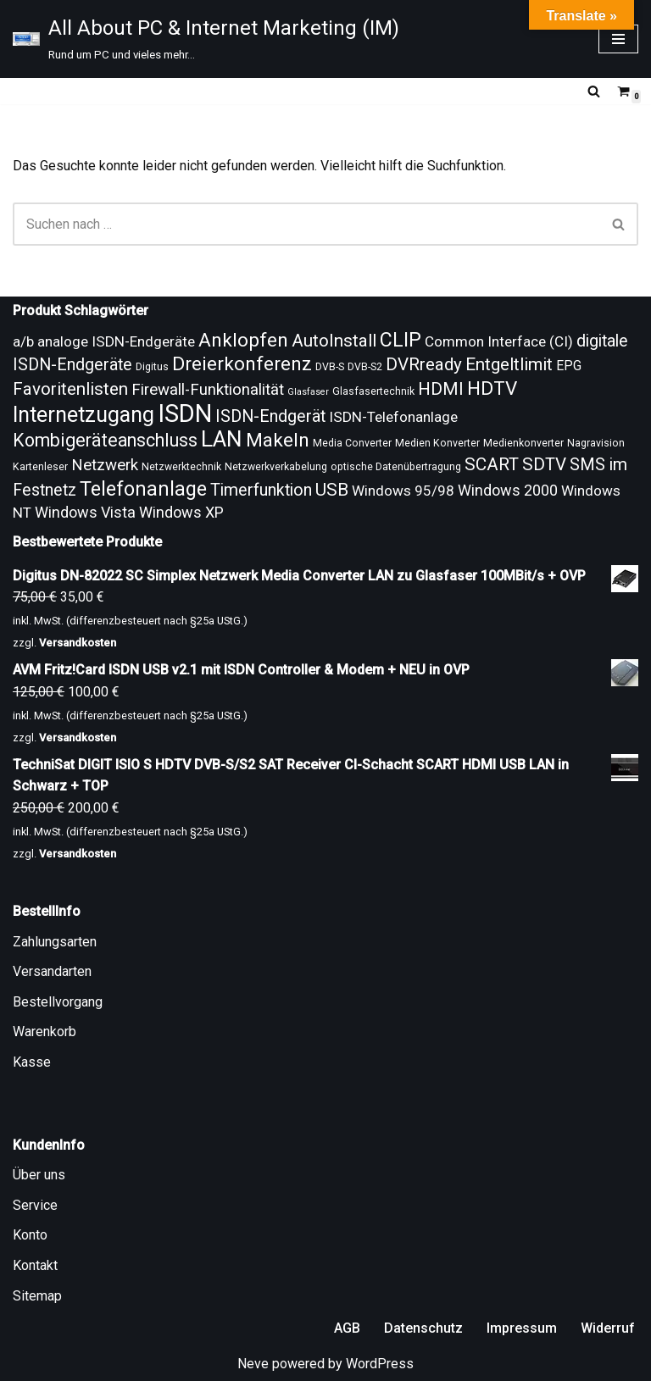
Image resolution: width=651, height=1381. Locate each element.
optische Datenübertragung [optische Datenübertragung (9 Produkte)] (396, 467)
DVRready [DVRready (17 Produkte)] (424, 364)
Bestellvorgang (58, 1002)
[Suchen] (593, 91)
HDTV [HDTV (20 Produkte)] (492, 388)
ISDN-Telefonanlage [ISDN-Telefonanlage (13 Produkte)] (393, 416)
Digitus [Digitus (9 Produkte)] (152, 367)
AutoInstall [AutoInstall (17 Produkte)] (334, 340)
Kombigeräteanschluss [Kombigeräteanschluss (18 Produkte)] (105, 440)
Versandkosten (77, 642)
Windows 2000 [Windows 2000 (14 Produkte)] (508, 490)
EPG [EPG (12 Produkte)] (568, 366)
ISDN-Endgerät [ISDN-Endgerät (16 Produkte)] (270, 416)
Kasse (32, 1062)
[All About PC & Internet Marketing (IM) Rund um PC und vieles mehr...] (206, 39)
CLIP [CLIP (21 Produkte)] (400, 340)
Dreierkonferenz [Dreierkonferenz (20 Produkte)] (242, 363)
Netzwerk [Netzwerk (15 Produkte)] (104, 465)
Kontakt (35, 1265)
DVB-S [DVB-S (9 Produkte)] (329, 367)
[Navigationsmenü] (618, 39)
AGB (347, 1328)
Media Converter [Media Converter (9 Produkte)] (352, 443)
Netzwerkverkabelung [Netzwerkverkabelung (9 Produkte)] (276, 467)
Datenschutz (423, 1328)
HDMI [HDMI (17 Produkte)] (441, 389)
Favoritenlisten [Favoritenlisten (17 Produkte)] (70, 389)
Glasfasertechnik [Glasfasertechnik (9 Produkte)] (373, 391)
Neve (253, 1364)
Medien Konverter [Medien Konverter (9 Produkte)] (437, 443)
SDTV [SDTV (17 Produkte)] (544, 464)
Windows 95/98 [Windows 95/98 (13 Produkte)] (403, 490)
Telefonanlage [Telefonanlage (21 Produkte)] (143, 489)
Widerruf (608, 1328)
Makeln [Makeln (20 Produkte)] (277, 440)
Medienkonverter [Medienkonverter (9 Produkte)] (523, 443)
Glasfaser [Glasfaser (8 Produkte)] (308, 391)
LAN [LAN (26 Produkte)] (221, 439)
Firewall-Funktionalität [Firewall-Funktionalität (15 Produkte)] (207, 389)
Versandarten (52, 971)
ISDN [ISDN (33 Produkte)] (185, 413)
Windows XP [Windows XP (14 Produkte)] (181, 512)
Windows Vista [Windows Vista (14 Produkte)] (85, 512)
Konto (30, 1235)
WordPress (380, 1364)
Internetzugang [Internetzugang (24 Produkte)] (83, 414)
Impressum (522, 1328)
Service (35, 1205)
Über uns (39, 1175)
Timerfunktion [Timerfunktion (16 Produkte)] (261, 490)
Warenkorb (44, 1031)
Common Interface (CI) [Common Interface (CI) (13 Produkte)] (499, 341)
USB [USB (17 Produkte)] (331, 490)
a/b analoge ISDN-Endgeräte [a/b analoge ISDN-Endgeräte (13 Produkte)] (104, 341)
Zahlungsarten (55, 942)
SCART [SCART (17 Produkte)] (492, 464)
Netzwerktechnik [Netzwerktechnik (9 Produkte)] (181, 467)
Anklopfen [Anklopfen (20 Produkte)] (243, 340)
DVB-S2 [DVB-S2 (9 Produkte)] (365, 367)
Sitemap (37, 1296)
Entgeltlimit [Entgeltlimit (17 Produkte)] (509, 364)
